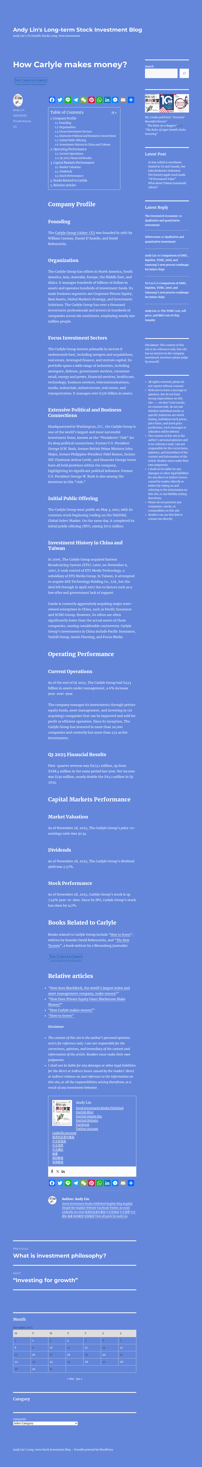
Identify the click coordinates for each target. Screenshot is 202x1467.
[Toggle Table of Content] (111, 112)
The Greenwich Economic (161, 216)
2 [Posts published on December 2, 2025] (33, 1340)
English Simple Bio (89, 1116)
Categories (19, 1419)
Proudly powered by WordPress (93, 1449)
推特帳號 (57, 1158)
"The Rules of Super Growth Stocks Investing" (165, 132)
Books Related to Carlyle (70, 180)
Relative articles (64, 185)
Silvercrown (152, 237)
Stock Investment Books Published (99, 1108)
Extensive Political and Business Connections (87, 136)
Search (149, 66)
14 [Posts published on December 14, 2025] (121, 1347)
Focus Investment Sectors (75, 131)
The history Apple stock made (166, 175)
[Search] (184, 73)
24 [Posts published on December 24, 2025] (51, 1362)
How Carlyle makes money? (71, 1010)
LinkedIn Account (64, 1133)
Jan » (79, 1379)
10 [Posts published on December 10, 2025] (51, 1347)
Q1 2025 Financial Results (76, 158)
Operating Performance (70, 149)
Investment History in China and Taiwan (85, 144)
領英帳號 (57, 1162)
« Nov (70, 1379)
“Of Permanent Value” (162, 179)
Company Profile (64, 118)
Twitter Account (87, 1128)
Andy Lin (18, 110)
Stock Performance (71, 176)
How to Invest (120, 934)
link (177, 514)
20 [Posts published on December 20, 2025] (104, 1354)
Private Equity (22, 121)
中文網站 (57, 1149)
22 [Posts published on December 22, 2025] (16, 1362)
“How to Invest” (61, 1016)
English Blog (85, 1112)
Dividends (66, 171)
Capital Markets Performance (73, 163)
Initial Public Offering (72, 140)
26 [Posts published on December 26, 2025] (86, 1362)
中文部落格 (59, 1141)
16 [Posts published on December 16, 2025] (33, 1354)
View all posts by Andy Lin (111, 1216)
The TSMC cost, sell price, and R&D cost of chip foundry (165, 315)
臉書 (55, 1153)
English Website (87, 1120)
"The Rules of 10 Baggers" (161, 125)
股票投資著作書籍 (63, 1137)
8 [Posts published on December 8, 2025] (15, 1347)
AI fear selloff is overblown (165, 162)
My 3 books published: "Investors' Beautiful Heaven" (165, 119)
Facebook (82, 1124)
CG (15, 126)
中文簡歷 (57, 1145)
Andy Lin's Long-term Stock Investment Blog (77, 29)
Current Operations (71, 153)
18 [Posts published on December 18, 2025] (68, 1354)
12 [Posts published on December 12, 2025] (86, 1347)
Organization (67, 127)
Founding (65, 123)
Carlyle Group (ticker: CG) (75, 233)
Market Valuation (70, 167)
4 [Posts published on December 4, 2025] (68, 1340)
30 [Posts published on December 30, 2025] (33, 1369)
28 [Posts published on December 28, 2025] (121, 1362)
